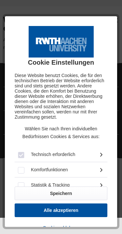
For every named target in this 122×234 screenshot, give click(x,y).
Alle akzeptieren (61, 210)
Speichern (61, 193)
